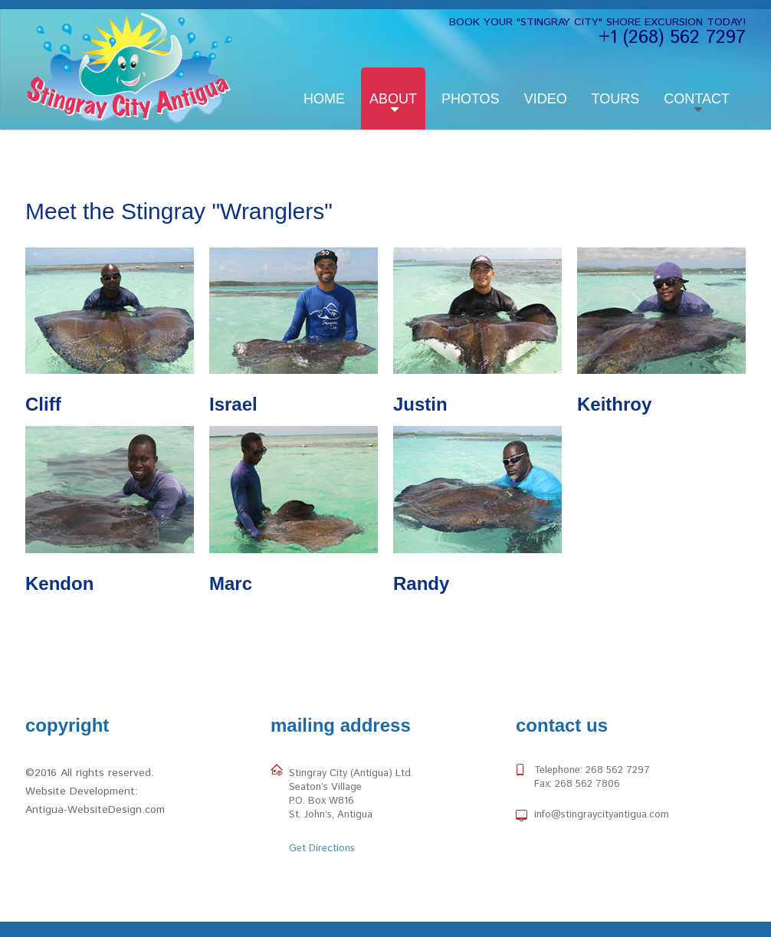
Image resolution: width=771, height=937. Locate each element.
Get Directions (322, 848)
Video (545, 98)
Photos (470, 98)
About (393, 98)
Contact (697, 98)
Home (324, 98)
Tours (616, 98)
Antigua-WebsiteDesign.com (95, 809)
